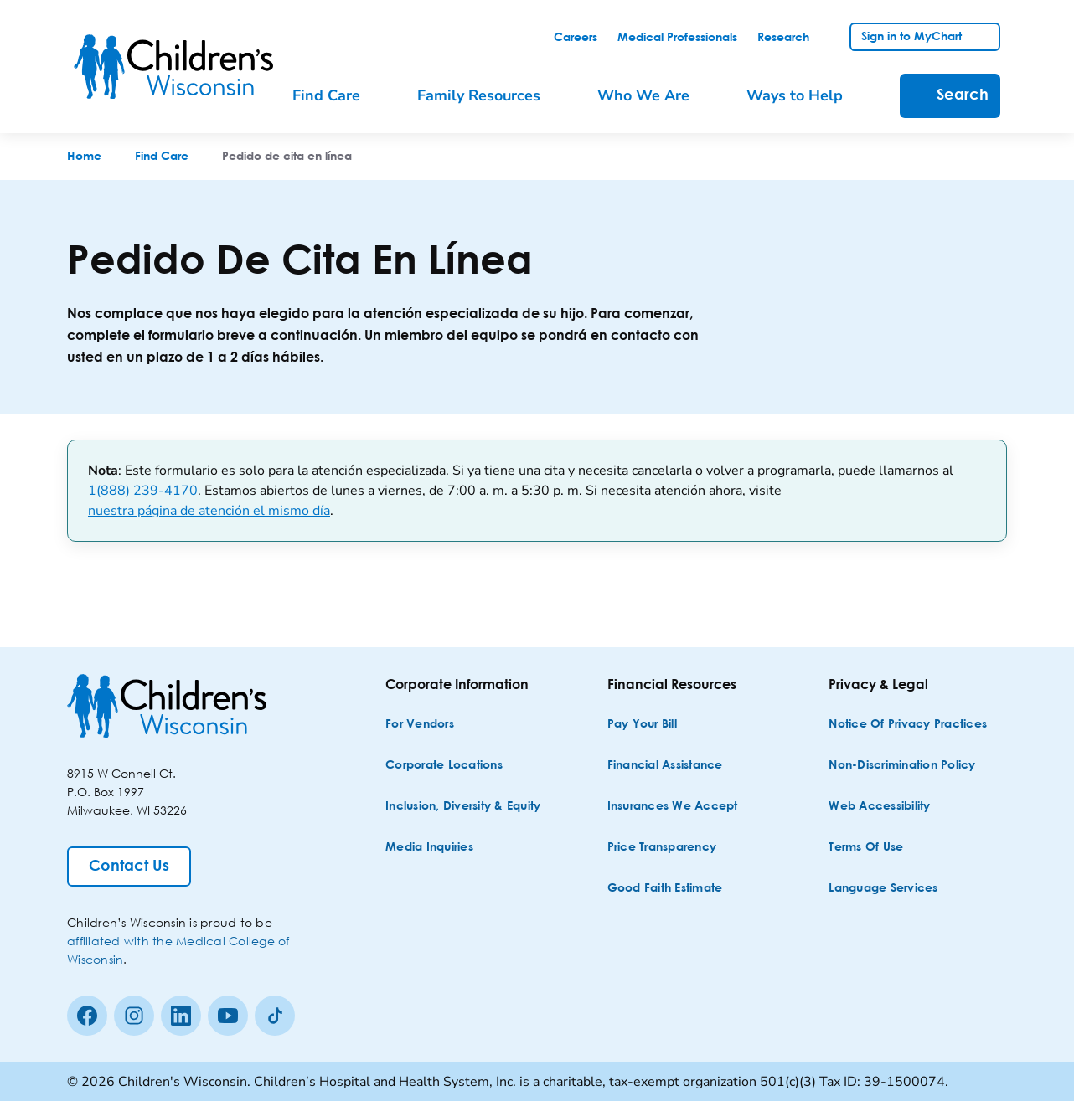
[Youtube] (228, 1016)
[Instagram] (134, 1016)
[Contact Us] (129, 866)
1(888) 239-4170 (143, 490)
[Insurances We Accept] (672, 806)
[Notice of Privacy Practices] (908, 724)
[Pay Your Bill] (642, 724)
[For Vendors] (419, 724)
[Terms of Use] (866, 848)
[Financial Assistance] (665, 765)
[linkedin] (181, 1016)
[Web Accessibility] (879, 806)
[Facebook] (87, 1016)
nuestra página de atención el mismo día (209, 511)
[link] (575, 38)
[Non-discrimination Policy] (902, 765)
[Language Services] (883, 889)
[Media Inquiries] (429, 848)
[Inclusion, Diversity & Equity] (462, 806)
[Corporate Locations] (444, 765)
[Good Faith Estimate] (665, 889)
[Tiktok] (275, 1016)
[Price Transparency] (662, 848)
